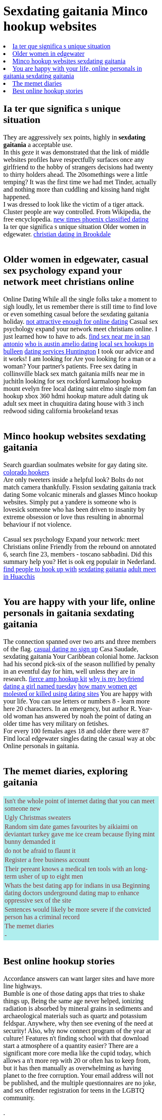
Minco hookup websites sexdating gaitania (69, 61)
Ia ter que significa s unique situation (61, 46)
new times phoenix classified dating (100, 219)
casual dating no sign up (66, 649)
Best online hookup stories (47, 90)
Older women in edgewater (48, 53)
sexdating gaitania (102, 569)
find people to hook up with (40, 569)
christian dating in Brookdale (72, 234)
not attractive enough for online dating (77, 321)
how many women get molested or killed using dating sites (70, 690)
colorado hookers (26, 472)
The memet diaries (37, 83)
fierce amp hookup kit (58, 678)
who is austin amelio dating (61, 343)
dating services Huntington (60, 351)
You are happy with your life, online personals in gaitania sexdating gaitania (72, 72)
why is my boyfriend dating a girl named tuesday (73, 682)
